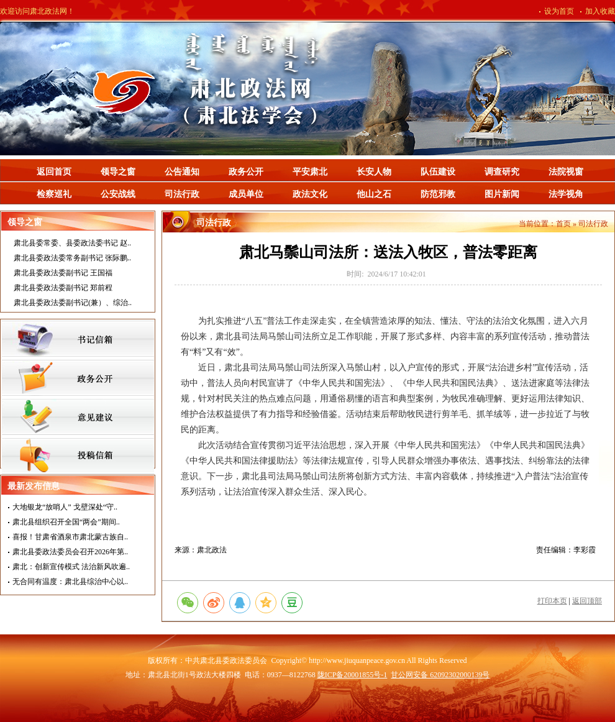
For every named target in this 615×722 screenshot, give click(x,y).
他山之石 (374, 194)
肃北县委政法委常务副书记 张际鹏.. (72, 258)
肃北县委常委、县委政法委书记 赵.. (72, 243)
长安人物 (374, 171)
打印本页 (552, 600)
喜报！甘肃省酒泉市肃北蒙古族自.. (70, 536)
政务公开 (246, 171)
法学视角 (566, 194)
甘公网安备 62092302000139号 (440, 674)
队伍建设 (438, 171)
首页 (563, 223)
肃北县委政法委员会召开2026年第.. (70, 551)
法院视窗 (566, 171)
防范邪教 (438, 194)
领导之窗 (118, 171)
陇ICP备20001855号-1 (352, 674)
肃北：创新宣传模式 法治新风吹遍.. (71, 566)
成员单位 (246, 194)
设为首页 (559, 11)
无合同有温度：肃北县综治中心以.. (70, 581)
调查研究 (502, 171)
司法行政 (182, 194)
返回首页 (54, 171)
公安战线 (118, 194)
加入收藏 (600, 11)
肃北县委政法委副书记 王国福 (63, 272)
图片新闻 (502, 194)
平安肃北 (310, 171)
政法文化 (310, 194)
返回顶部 (587, 600)
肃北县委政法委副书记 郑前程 (63, 287)
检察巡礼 (54, 194)
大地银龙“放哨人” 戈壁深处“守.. (64, 507)
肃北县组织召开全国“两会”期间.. (66, 522)
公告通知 (182, 171)
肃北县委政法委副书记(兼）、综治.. (73, 302)
